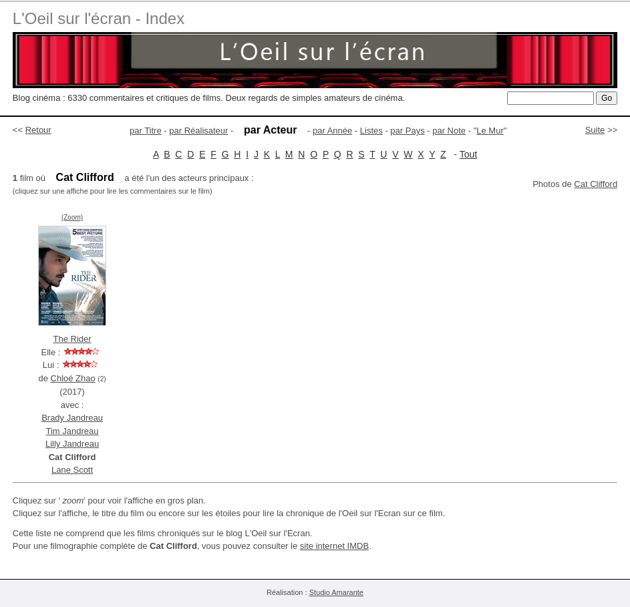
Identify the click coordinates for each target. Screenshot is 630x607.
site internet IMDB (334, 546)
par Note (449, 131)
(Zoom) (72, 217)
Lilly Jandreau (72, 444)
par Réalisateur (198, 131)
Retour (38, 130)
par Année (332, 131)
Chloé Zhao (73, 378)
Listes (371, 131)
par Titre (146, 131)
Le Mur (489, 131)
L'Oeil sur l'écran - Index (98, 18)
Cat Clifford (595, 184)
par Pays (407, 131)
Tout (468, 154)
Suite (595, 130)
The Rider (72, 339)
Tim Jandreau (72, 431)
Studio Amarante (336, 592)
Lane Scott (72, 470)
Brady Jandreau (72, 418)
